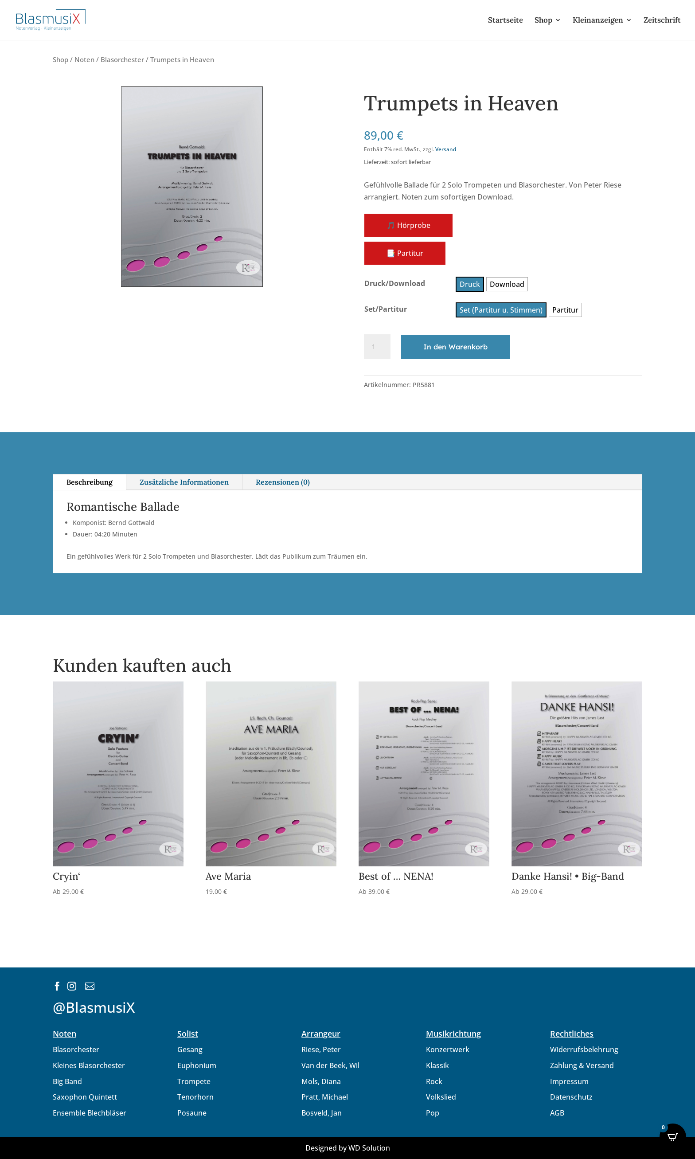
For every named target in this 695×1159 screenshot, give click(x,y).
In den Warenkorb (455, 346)
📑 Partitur (405, 253)
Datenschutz (571, 1097)
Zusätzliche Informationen (184, 482)
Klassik (437, 1065)
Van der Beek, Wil (330, 1065)
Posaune (192, 1113)
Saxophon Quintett (85, 1097)
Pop (432, 1113)
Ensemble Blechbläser (89, 1113)
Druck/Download (394, 283)
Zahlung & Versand (582, 1065)
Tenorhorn (195, 1097)
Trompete (194, 1081)
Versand (445, 149)
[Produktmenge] (377, 346)
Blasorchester (122, 59)
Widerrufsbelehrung (584, 1049)
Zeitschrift (662, 21)
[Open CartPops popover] (673, 1137)
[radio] (470, 284)
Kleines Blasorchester (89, 1065)
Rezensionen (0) (283, 482)
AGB (557, 1113)
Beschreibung (89, 482)
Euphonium (196, 1065)
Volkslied (441, 1097)
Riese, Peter (321, 1049)
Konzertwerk (447, 1049)
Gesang (190, 1049)
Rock (434, 1081)
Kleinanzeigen (598, 21)
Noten (84, 59)
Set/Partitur (385, 309)
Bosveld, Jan (321, 1113)
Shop (543, 21)
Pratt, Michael (324, 1097)
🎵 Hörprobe (408, 225)
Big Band (67, 1081)
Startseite (505, 21)
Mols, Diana (321, 1081)
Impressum (569, 1081)
